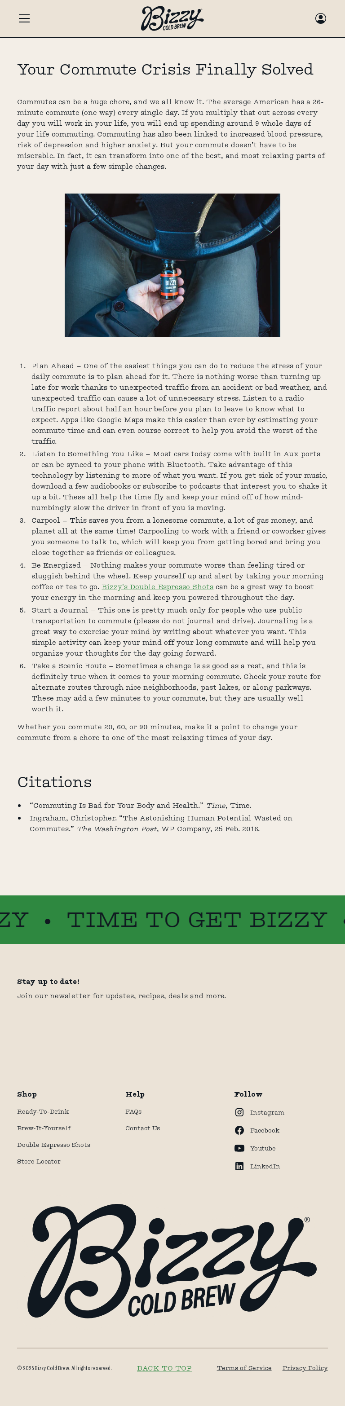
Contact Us (142, 1128)
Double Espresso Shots (53, 1144)
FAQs (133, 1111)
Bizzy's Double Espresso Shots (157, 587)
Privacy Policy (305, 1367)
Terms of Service (244, 1367)
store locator (39, 1161)
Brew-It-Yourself (44, 1128)
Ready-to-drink (43, 1111)
